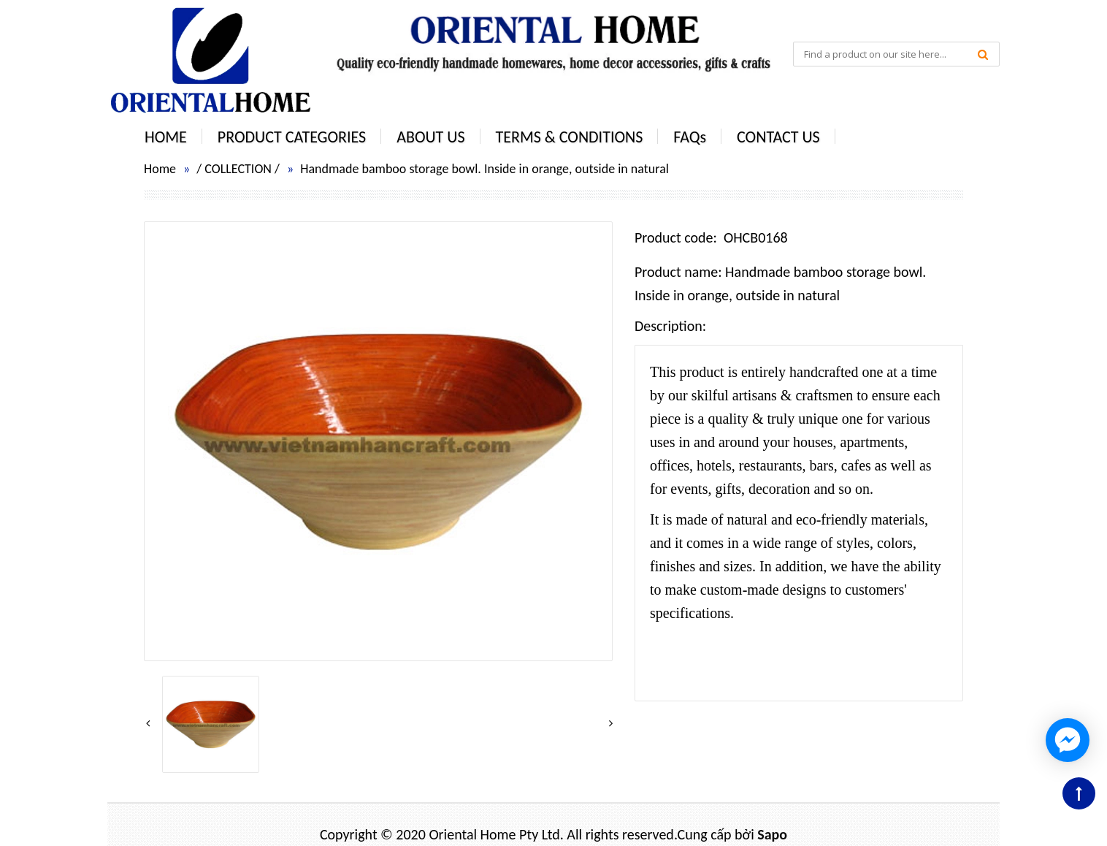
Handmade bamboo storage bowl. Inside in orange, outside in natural (484, 169)
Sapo (772, 834)
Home (160, 169)
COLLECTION (238, 169)
